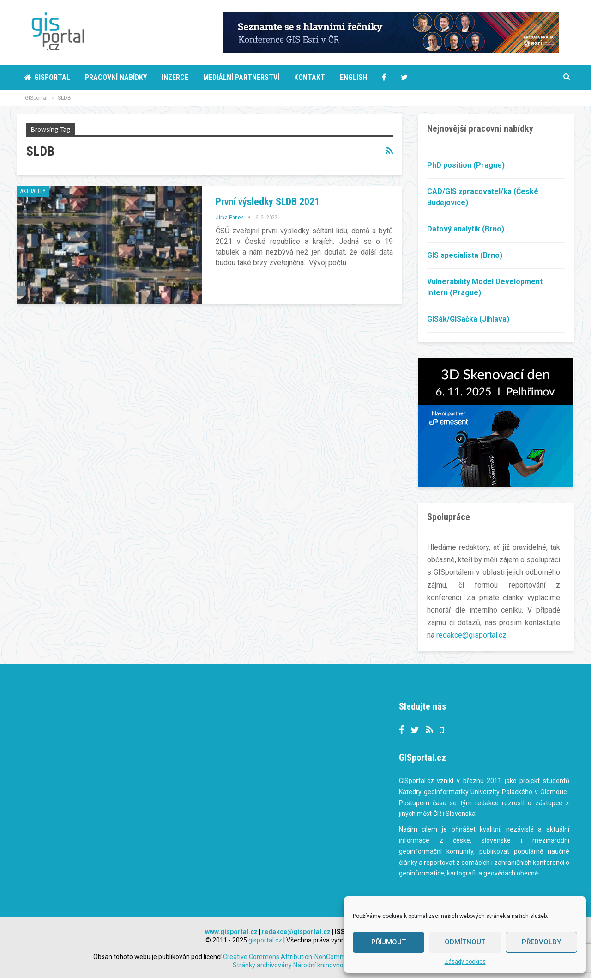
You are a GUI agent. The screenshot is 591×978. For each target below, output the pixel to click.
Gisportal (47, 77)
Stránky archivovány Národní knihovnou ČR (295, 964)
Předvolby (541, 942)
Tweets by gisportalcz (244, 707)
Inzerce (175, 77)
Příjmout (388, 942)
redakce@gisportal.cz (471, 635)
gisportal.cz (265, 939)
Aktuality (33, 191)
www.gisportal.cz (231, 931)
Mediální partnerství (241, 77)
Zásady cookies (465, 962)
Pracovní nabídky (116, 77)
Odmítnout (465, 942)
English (353, 77)
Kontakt (309, 77)
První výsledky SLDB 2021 (268, 201)
